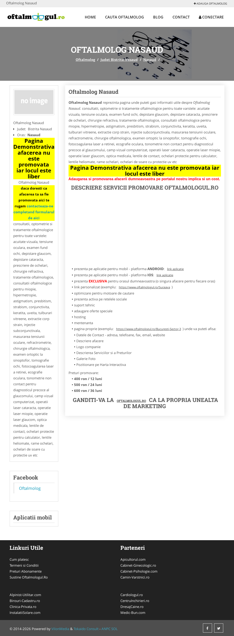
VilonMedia (60, 628)
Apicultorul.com (133, 559)
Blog (158, 17)
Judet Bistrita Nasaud (119, 59)
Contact (181, 17)
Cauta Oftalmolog (124, 17)
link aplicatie (175, 269)
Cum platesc (19, 559)
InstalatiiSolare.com (25, 612)
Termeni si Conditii (24, 565)
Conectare (211, 17)
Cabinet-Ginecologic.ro (138, 565)
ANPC (105, 628)
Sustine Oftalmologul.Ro (29, 577)
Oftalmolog (85, 59)
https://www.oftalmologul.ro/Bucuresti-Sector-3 (148, 329)
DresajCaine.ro (132, 606)
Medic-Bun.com (132, 612)
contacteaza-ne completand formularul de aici (33, 212)
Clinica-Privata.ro (23, 606)
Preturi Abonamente (26, 571)
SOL (114, 628)
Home (90, 17)
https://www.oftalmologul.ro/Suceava (144, 287)
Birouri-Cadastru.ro (25, 600)
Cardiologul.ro (131, 594)
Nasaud (149, 59)
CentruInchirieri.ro (134, 600)
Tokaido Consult (86, 628)
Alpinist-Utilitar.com (25, 594)
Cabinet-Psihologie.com (138, 571)
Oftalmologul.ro (131, 401)
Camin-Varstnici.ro (134, 577)
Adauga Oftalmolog (210, 3)
